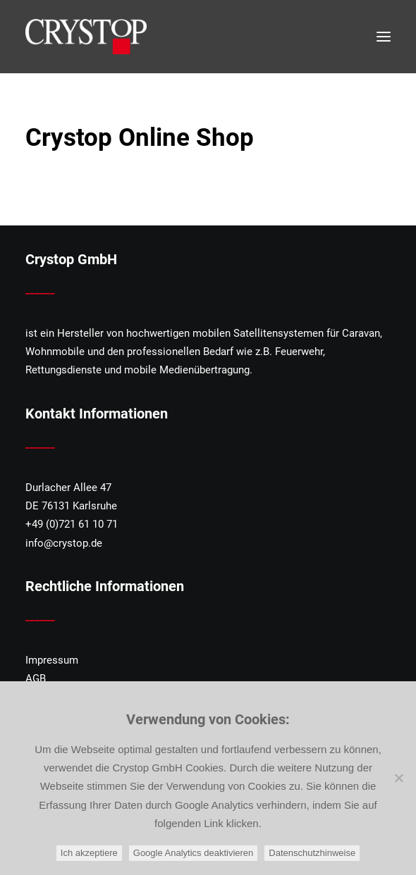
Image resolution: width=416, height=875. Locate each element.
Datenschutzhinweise (312, 853)
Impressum (51, 660)
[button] (383, 36)
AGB (35, 678)
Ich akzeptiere (89, 853)
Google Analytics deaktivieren (193, 853)
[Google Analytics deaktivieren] (398, 778)
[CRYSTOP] (86, 36)
